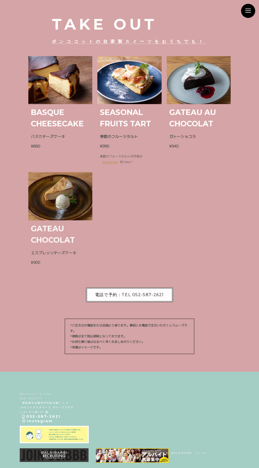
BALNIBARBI (181, 453)
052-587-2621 (41, 416)
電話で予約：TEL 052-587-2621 (129, 297)
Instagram (109, 162)
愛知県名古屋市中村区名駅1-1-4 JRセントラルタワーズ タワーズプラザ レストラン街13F (47, 407)
